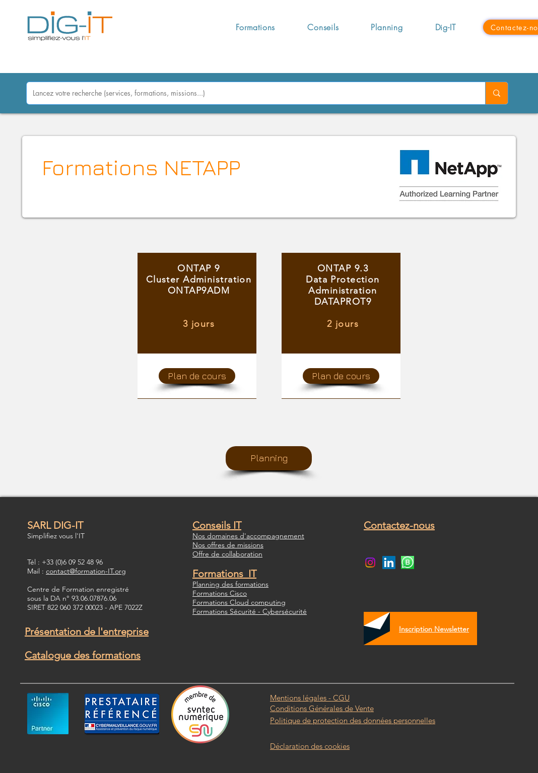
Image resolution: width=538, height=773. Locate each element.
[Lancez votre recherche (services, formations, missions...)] (248, 93)
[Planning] (269, 458)
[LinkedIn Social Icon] (388, 562)
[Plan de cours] (197, 376)
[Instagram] (370, 562)
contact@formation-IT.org (86, 571)
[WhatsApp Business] (407, 562)
